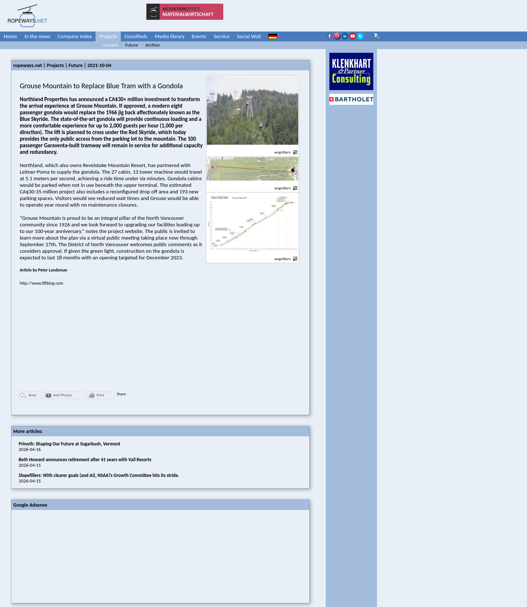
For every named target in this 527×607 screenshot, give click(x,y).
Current (110, 45)
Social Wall (249, 36)
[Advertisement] (66, 556)
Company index (74, 36)
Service (222, 36)
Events (199, 36)
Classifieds (135, 36)
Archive (152, 45)
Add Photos (59, 395)
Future (131, 45)
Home (10, 36)
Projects (108, 36)
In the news (38, 36)
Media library (169, 36)
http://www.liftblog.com (41, 283)
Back (28, 395)
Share (121, 394)
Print (96, 395)
